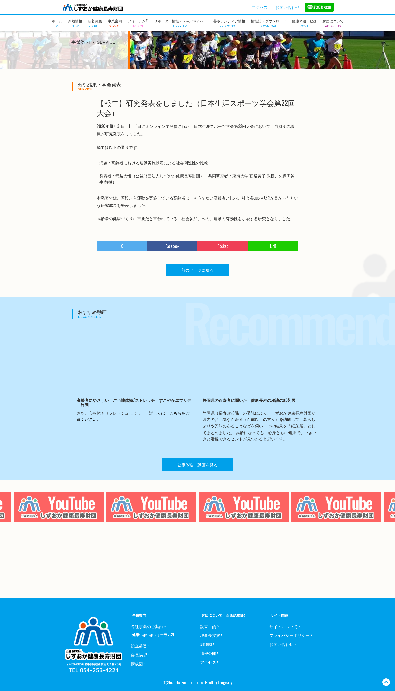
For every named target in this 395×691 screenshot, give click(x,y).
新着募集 (95, 23)
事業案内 (115, 23)
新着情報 (75, 23)
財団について (333, 23)
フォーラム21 (138, 23)
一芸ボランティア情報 (227, 23)
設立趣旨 (139, 646)
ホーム (57, 23)
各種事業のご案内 (147, 626)
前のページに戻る (197, 270)
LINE (273, 246)
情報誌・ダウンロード (268, 23)
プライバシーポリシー (289, 635)
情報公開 (208, 653)
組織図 (206, 644)
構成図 (137, 664)
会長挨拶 (139, 655)
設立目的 (208, 626)
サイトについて (283, 626)
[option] (151, 517)
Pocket (222, 246)
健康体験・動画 (304, 23)
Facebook (172, 246)
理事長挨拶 (210, 635)
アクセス (259, 7)
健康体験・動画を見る (197, 465)
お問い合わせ (287, 7)
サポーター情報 (179, 23)
